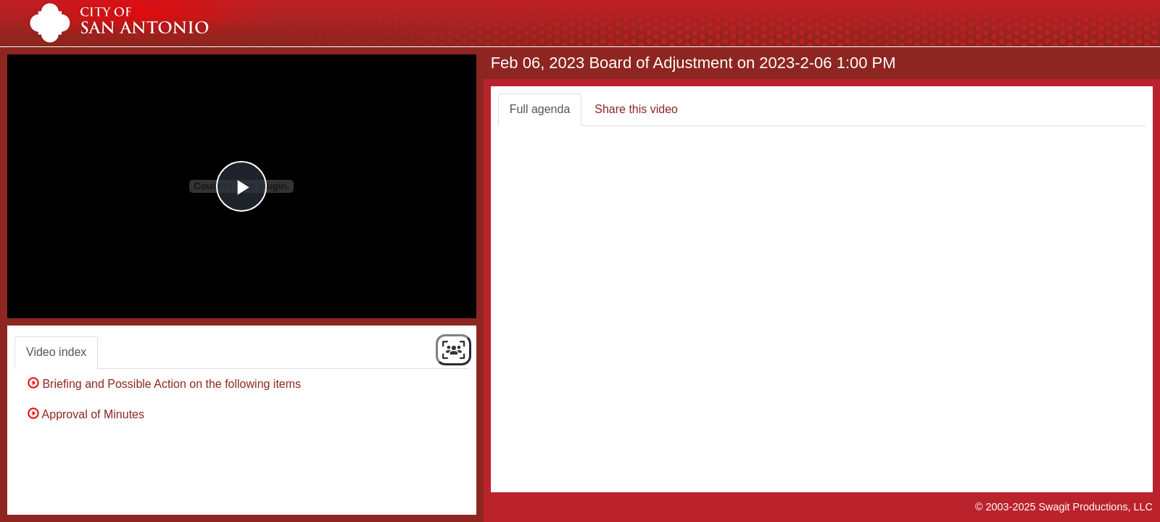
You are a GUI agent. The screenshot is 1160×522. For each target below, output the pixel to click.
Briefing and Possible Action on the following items (167, 384)
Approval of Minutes (89, 414)
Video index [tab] (56, 352)
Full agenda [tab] (540, 109)
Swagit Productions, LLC (1095, 507)
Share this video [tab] (636, 109)
